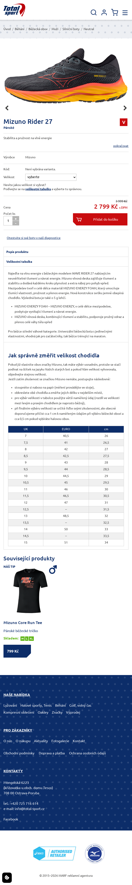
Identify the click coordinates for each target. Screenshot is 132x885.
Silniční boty (71, 29)
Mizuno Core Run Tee (22, 622)
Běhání (19, 29)
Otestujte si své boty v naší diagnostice (34, 238)
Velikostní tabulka (19, 261)
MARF (63, 875)
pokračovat (121, 146)
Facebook (10, 819)
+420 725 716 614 (24, 803)
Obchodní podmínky (18, 753)
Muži (55, 29)
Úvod (7, 29)
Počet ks (9, 213)
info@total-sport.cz (30, 809)
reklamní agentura (80, 875)
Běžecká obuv (38, 29)
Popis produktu (17, 252)
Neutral (89, 29)
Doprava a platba (52, 753)
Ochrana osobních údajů (87, 753)
